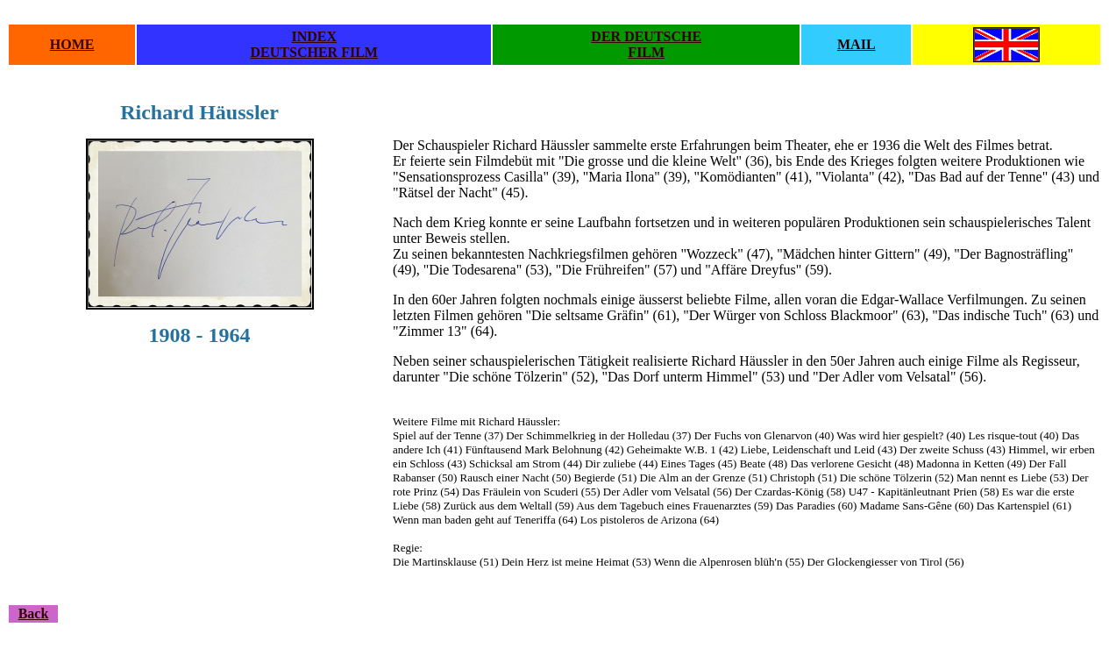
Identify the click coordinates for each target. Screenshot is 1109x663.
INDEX (314, 36)
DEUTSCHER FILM (314, 52)
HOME (72, 44)
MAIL (856, 44)
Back (33, 613)
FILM (646, 52)
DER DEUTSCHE (646, 36)
